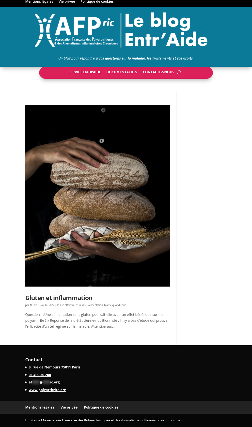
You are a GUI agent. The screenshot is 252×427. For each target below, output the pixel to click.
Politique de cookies (101, 407)
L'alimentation (95, 305)
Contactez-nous (158, 73)
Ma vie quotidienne (115, 305)
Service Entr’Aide (85, 73)
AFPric (33, 305)
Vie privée (69, 407)
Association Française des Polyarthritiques (76, 420)
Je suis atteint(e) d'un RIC (71, 305)
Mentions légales (39, 407)
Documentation (121, 73)
